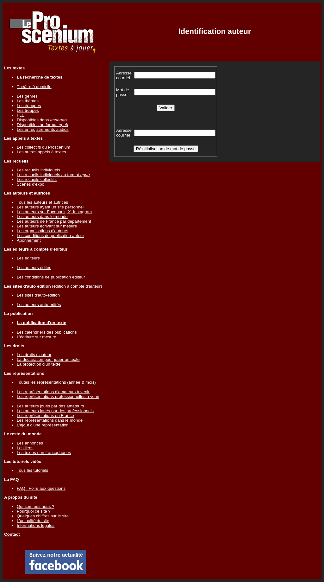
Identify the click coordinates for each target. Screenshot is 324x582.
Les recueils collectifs (37, 179)
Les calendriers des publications (47, 332)
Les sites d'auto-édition (38, 295)
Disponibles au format (42, 124)
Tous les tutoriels (32, 470)
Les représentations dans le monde (50, 420)
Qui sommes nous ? (35, 506)
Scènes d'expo (30, 184)
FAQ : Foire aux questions (41, 488)
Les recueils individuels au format (53, 174)
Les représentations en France (45, 415)
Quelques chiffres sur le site (43, 516)
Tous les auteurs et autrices (42, 202)
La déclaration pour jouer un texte (48, 359)
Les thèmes (28, 101)
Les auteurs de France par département (54, 221)
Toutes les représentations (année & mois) (56, 382)
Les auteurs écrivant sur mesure (47, 226)
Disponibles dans (42, 120)
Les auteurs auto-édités (39, 304)
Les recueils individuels (38, 170)
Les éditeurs (28, 258)
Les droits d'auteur (34, 354)
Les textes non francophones (44, 452)
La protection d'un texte (38, 364)
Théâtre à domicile (34, 86)
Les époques (29, 105)
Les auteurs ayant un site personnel (50, 207)
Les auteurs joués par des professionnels (55, 410)
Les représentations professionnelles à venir (58, 396)
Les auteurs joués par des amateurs (50, 406)
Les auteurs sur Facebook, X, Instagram (54, 211)
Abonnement (29, 240)
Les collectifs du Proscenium (43, 147)
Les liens (25, 447)
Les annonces (30, 443)
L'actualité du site (33, 520)
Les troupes (28, 110)
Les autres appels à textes (41, 152)
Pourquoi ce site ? (34, 511)
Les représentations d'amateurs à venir (53, 391)
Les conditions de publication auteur (50, 235)
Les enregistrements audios (43, 129)
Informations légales (35, 525)
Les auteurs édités (34, 267)
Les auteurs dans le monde (42, 216)
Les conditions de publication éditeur (51, 277)
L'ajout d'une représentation (43, 425)
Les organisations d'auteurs (42, 230)
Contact (12, 534)
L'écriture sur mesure (36, 337)
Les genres (27, 96)
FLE (20, 115)
